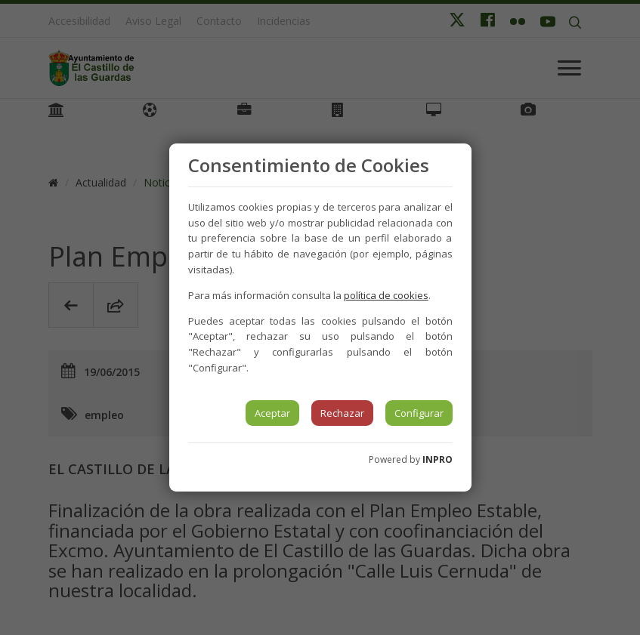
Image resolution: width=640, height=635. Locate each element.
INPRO (437, 459)
